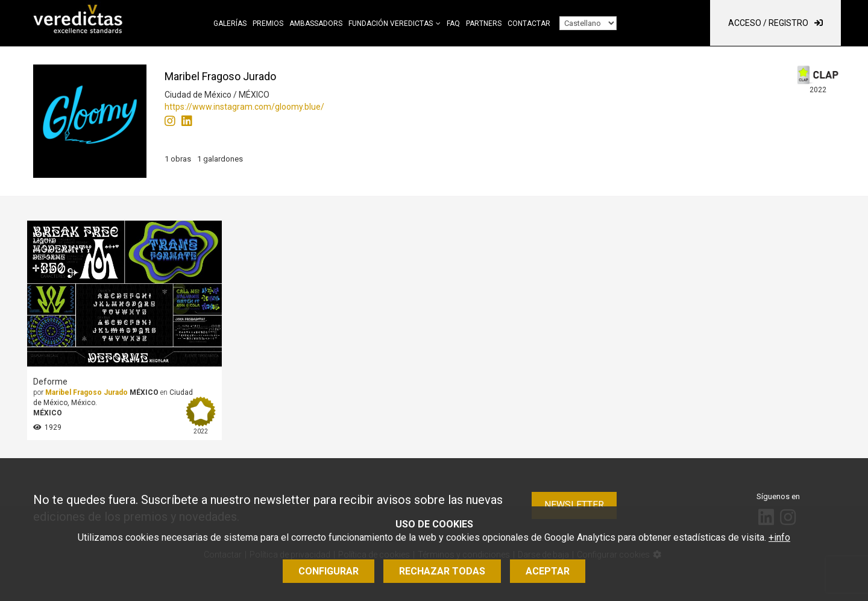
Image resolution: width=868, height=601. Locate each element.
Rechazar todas (442, 571)
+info (779, 537)
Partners (484, 23)
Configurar (328, 571)
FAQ (453, 23)
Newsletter (574, 505)
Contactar (529, 23)
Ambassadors (315, 23)
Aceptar (548, 571)
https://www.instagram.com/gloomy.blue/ (244, 107)
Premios (268, 23)
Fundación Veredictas (390, 23)
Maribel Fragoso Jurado (86, 392)
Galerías (230, 23)
